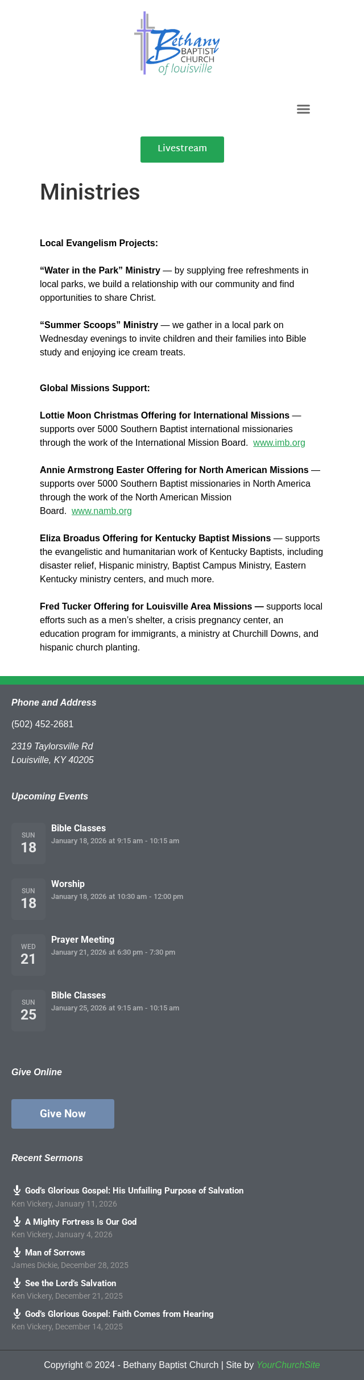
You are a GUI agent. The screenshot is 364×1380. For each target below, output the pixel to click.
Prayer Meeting (82, 939)
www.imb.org (279, 442)
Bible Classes (78, 828)
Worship (68, 883)
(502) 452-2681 (42, 724)
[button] (304, 108)
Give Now (63, 1113)
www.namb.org (102, 511)
